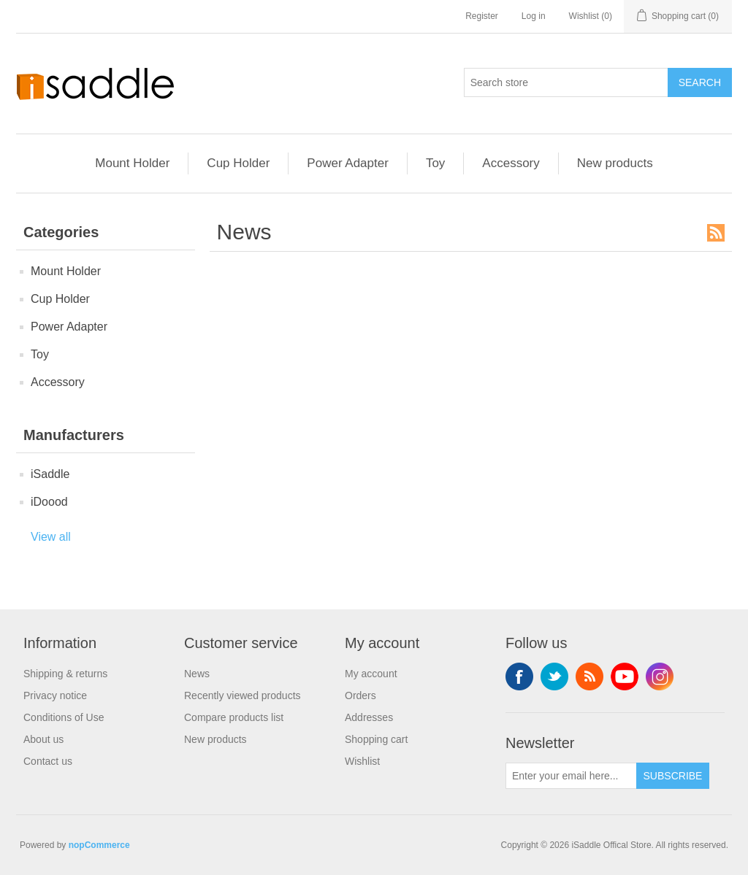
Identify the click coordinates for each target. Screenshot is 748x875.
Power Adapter (348, 163)
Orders (360, 695)
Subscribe (673, 776)
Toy (435, 163)
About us (43, 739)
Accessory (510, 163)
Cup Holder (238, 163)
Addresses (369, 717)
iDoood (49, 502)
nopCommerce (99, 845)
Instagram (659, 676)
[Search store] (566, 82)
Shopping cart (376, 739)
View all (51, 537)
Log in (534, 16)
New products (615, 163)
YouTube (624, 676)
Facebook (519, 676)
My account (371, 673)
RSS (716, 233)
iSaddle (50, 474)
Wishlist (362, 761)
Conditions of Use (63, 717)
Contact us (47, 761)
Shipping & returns (65, 673)
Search (700, 82)
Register (481, 16)
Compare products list (233, 717)
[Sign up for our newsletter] (571, 776)
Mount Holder (132, 163)
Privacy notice (55, 695)
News (197, 673)
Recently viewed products (242, 695)
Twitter (554, 676)
